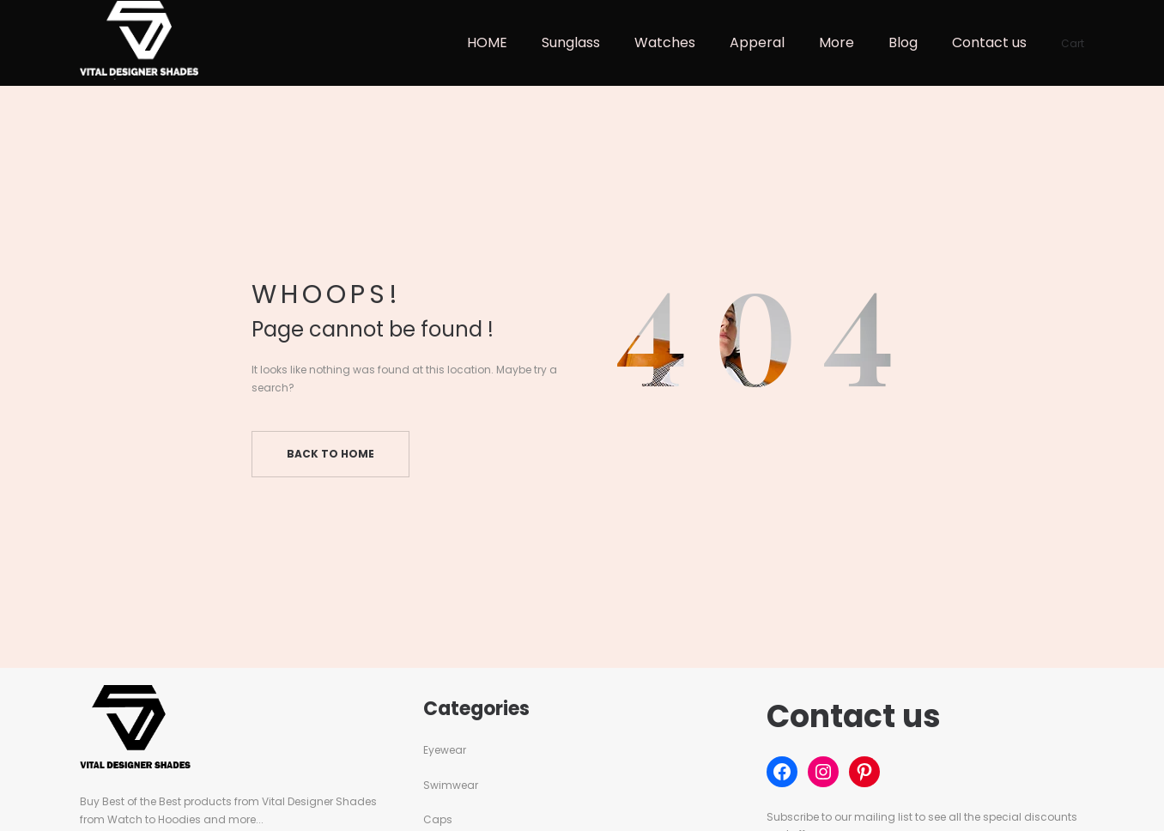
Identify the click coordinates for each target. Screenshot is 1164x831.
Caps (437, 819)
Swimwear (450, 785)
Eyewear (444, 750)
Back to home (330, 453)
